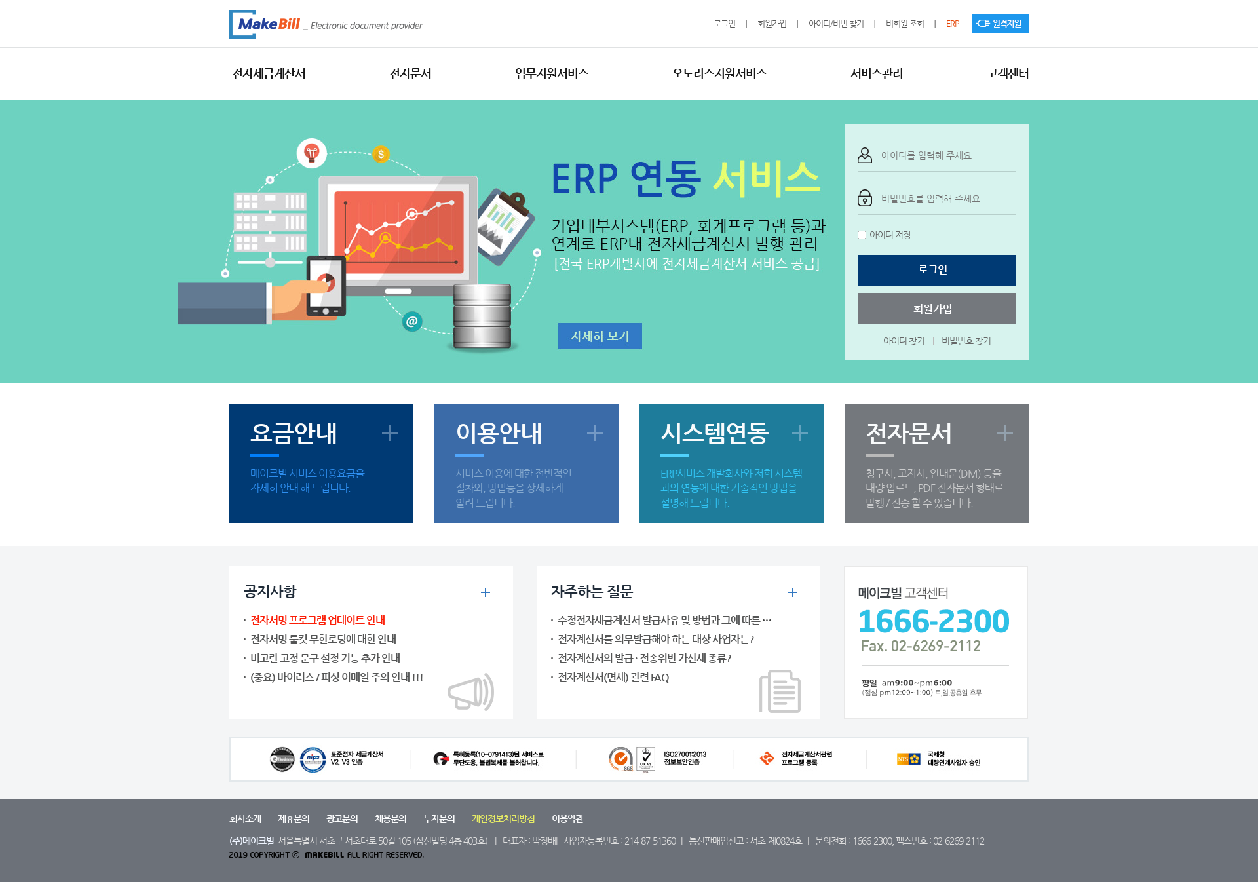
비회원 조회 (905, 23)
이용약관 (567, 818)
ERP (952, 23)
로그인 (724, 23)
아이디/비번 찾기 (836, 23)
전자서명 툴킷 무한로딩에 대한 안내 (323, 639)
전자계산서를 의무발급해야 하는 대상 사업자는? (656, 639)
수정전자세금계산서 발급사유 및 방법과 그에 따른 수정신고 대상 (688, 620)
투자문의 (439, 818)
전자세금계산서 (268, 73)
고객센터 (1008, 73)
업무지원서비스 (551, 73)
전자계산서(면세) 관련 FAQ (613, 677)
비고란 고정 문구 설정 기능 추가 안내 (325, 658)
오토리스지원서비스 (719, 73)
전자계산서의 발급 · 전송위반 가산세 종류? (644, 658)
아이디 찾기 (903, 341)
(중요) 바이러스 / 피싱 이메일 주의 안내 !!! (336, 677)
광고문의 (342, 818)
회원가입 (771, 23)
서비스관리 (876, 73)
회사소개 (245, 818)
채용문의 (390, 818)
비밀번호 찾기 (966, 341)
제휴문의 (293, 818)
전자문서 (410, 73)
